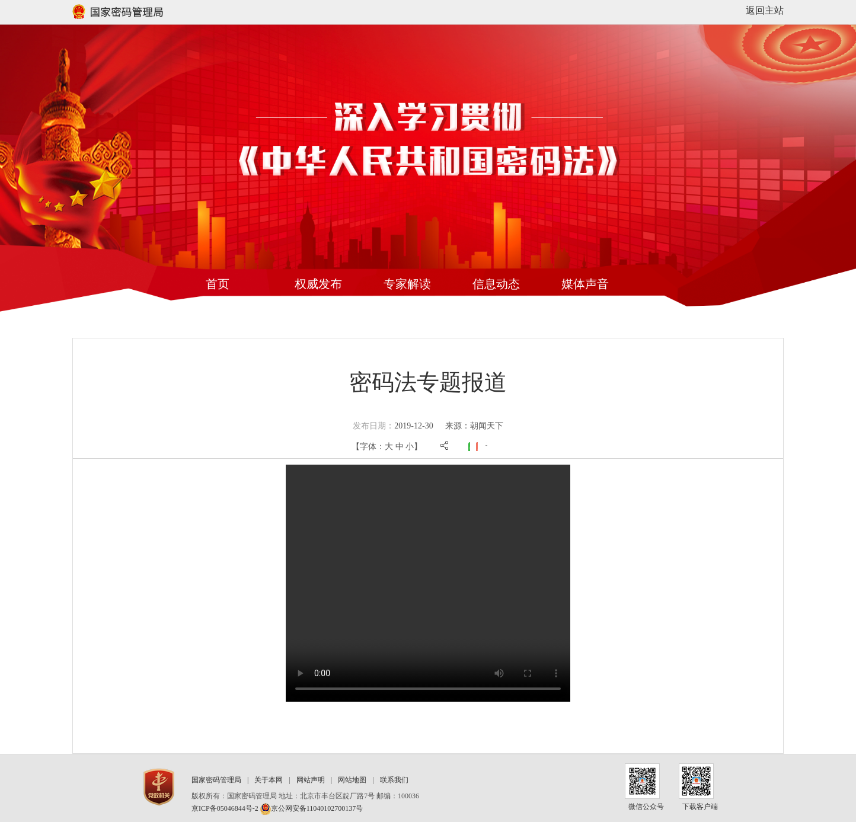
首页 (217, 283)
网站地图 (352, 780)
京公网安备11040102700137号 (311, 808)
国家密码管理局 (216, 780)
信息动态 (496, 283)
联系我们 (394, 780)
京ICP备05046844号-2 (224, 808)
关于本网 (268, 780)
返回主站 (765, 10)
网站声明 (310, 780)
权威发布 (318, 283)
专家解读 (407, 283)
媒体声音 (585, 283)
